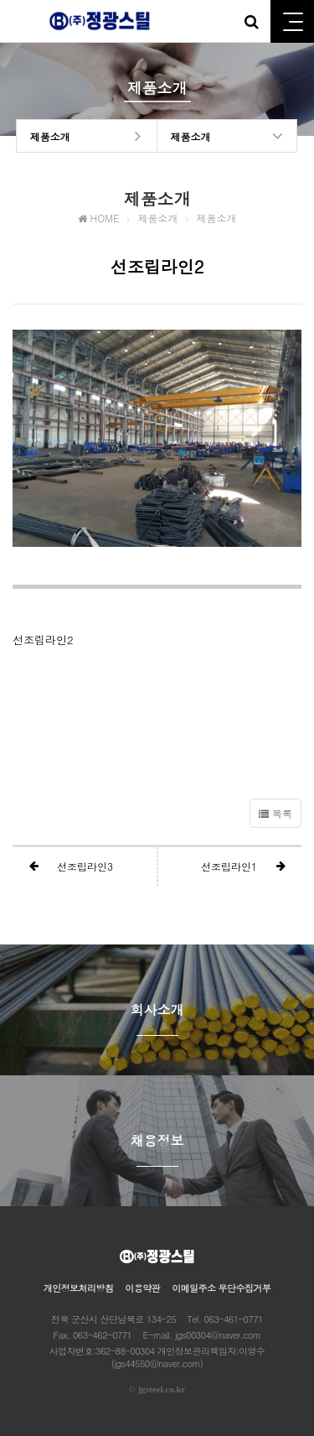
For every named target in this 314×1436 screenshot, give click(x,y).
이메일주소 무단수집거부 (221, 1288)
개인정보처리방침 (79, 1288)
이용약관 (142, 1288)
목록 (275, 813)
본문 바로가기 (0, 0)
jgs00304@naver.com (217, 1335)
